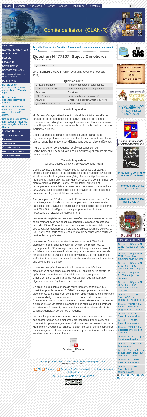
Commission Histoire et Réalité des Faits (14, 75)
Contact (51, 6)
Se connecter (78, 361)
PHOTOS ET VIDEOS (13, 151)
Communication (10, 66)
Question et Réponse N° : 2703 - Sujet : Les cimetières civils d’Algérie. (131, 266)
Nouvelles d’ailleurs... (13, 70)
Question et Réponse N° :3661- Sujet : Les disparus (128, 275)
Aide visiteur (36, 6)
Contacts (20, 6)
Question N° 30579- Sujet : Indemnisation (128, 321)
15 (122, 375)
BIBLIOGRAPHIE (11, 155)
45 (132, 375)
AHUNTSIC (89, 376)
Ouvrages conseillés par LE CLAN (131, 200)
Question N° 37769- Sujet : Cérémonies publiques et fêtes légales (131, 297)
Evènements (8, 143)
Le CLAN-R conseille (12, 131)
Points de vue (9, 81)
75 (142, 375)
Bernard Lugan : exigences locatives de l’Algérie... (13, 100)
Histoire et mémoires (12, 135)
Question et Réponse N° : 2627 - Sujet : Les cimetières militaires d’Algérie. (131, 286)
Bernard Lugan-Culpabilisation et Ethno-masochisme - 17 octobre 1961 (15, 89)
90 (118, 377)
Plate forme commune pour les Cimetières (131, 174)
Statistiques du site (96, 361)
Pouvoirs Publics (10, 53)
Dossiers (6, 58)
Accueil (37, 47)
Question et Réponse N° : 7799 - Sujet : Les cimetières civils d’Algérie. (131, 256)
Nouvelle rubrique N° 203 (15, 49)
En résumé (94, 6)
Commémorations (11, 147)
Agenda (63, 6)
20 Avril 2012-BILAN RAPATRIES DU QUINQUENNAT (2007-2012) (131, 109)
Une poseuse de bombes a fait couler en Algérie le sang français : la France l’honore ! (15, 123)
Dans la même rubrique (130, 240)
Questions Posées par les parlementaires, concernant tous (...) (73, 48)
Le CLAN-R (8, 62)
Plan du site (78, 6)
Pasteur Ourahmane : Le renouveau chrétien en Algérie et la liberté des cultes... (14, 110)
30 (127, 375)
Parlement (48, 47)
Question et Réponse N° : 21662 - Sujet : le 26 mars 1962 (131, 247)
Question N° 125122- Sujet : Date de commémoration (128, 369)
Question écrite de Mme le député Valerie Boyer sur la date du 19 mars (131, 353)
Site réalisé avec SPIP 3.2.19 (66, 376)
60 (137, 375)
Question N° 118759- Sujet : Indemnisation (128, 361)
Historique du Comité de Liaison (131, 187)
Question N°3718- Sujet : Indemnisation (130, 345)
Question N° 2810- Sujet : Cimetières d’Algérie (131, 338)
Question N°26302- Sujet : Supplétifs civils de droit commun (131, 330)
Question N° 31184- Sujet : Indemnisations (129, 315)
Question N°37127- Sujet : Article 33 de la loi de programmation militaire (131, 307)
